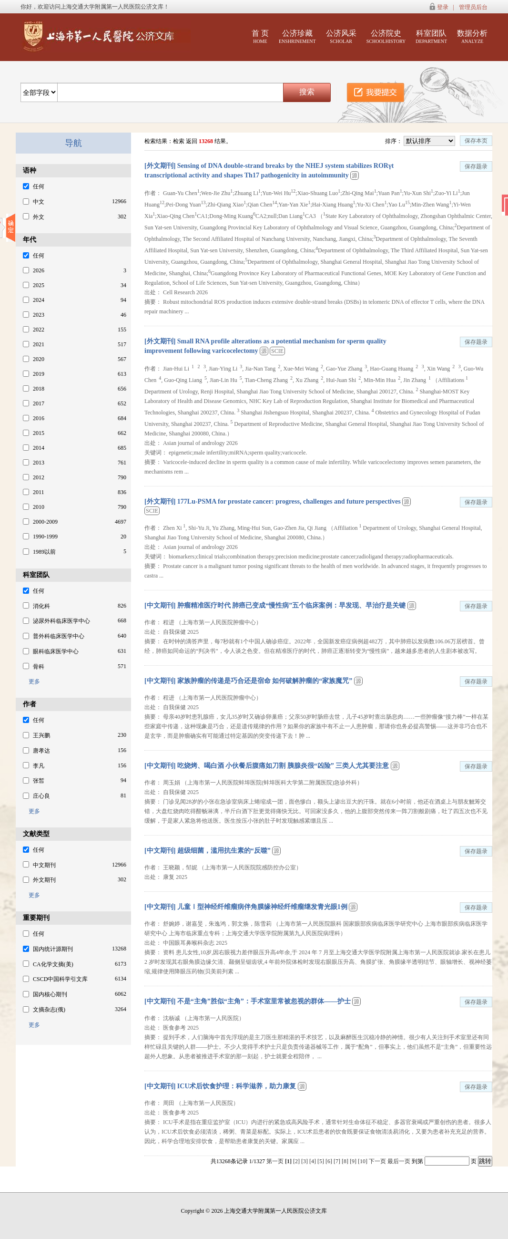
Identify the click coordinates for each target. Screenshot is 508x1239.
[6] (329, 1161)
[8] (346, 1161)
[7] (338, 1161)
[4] (313, 1161)
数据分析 (472, 36)
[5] (321, 1161)
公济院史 (386, 36)
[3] (305, 1161)
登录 (442, 7)
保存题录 (476, 166)
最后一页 (398, 1161)
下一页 (377, 1161)
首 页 (260, 36)
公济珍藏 (297, 36)
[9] (354, 1161)
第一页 (275, 1161)
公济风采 (341, 36)
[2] (297, 1161)
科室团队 (431, 36)
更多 (31, 681)
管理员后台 (473, 7)
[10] (363, 1161)
